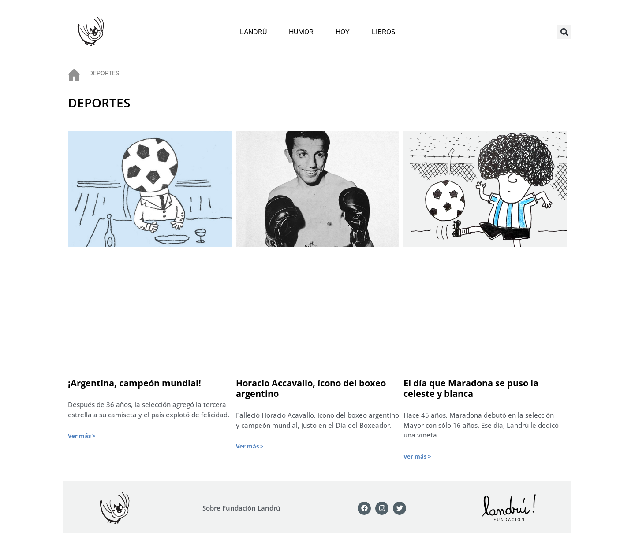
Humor (301, 32)
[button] (564, 32)
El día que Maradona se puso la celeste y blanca (470, 388)
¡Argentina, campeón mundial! (134, 383)
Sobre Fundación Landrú (241, 507)
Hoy (343, 32)
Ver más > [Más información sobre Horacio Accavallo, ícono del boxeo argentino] (249, 446)
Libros (384, 32)
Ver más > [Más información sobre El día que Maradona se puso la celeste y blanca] (417, 456)
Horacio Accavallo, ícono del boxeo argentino (311, 388)
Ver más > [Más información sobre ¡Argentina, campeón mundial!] (81, 436)
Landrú (253, 32)
